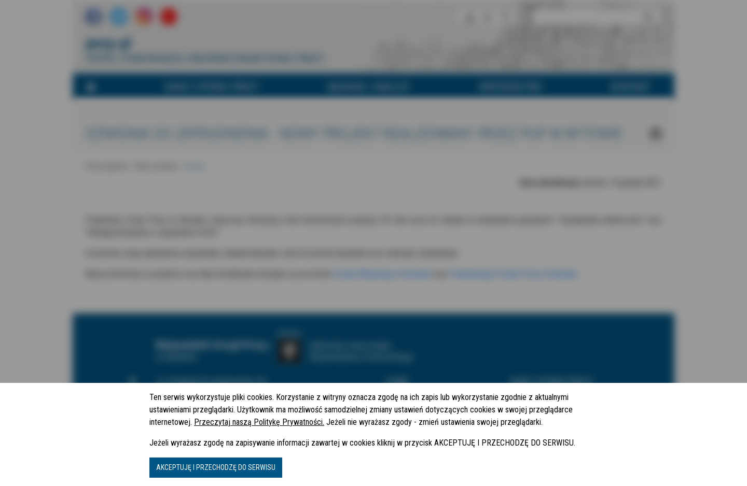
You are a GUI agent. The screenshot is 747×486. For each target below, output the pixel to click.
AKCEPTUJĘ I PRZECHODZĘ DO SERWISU (215, 467)
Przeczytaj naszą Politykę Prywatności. (259, 422)
